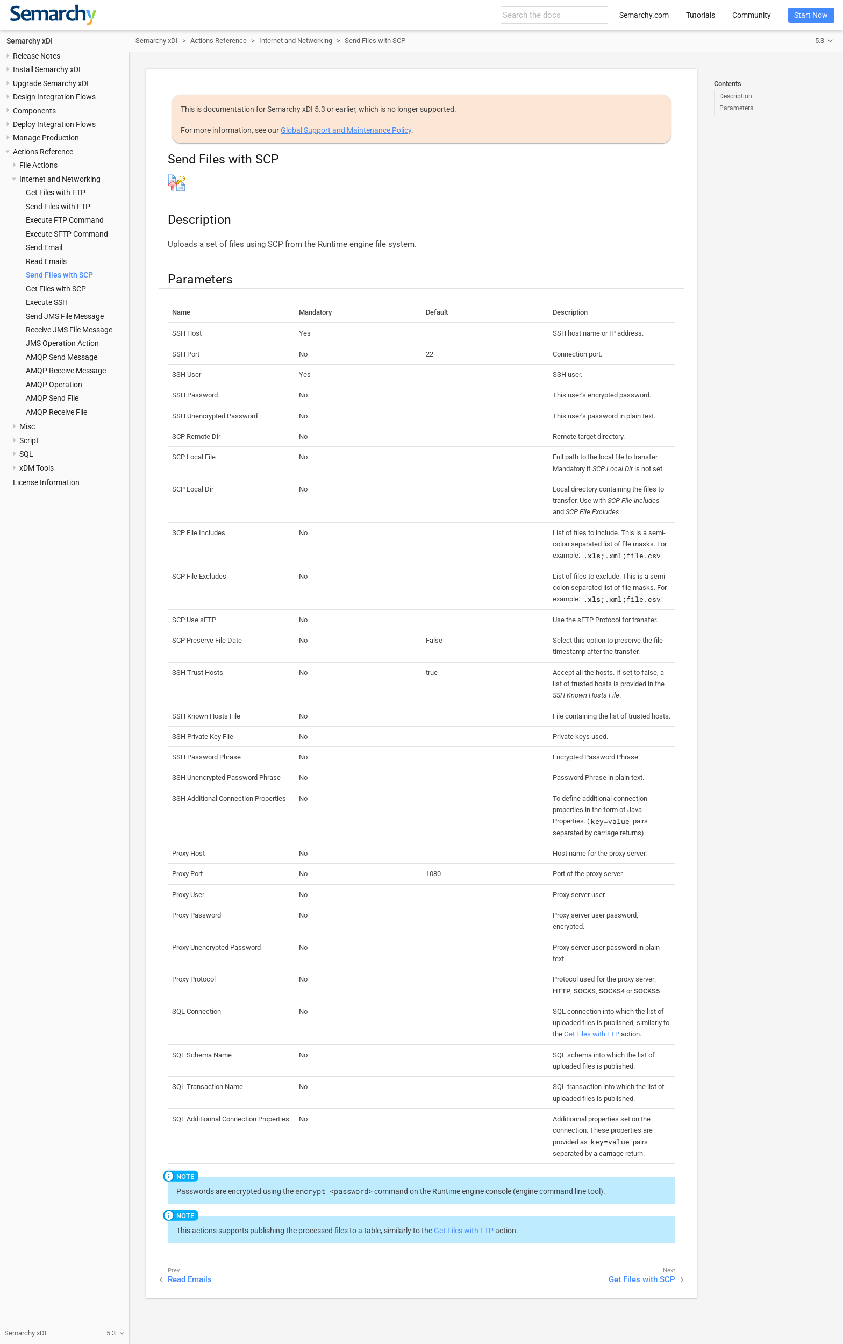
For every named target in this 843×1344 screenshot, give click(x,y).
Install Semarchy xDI (47, 69)
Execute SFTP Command (67, 234)
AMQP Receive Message (66, 370)
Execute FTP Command (65, 220)
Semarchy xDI (29, 41)
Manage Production (46, 137)
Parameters (736, 108)
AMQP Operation (54, 384)
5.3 (819, 41)
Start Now (811, 15)
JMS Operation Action (62, 343)
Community (751, 15)
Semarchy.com (644, 15)
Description (735, 96)
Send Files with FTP (58, 206)
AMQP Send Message (61, 357)
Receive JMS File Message (69, 329)
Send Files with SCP (59, 275)
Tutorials (700, 15)
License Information (46, 482)
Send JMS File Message (65, 316)
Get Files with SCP (56, 289)
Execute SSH (47, 302)
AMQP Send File (52, 398)
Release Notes (36, 56)
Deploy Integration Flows (54, 124)
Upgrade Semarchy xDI (51, 83)
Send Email (44, 247)
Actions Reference (43, 151)
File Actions (38, 165)
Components (34, 110)
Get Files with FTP (55, 192)
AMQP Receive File (56, 412)
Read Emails (46, 261)
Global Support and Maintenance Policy (346, 130)
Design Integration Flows (54, 97)
